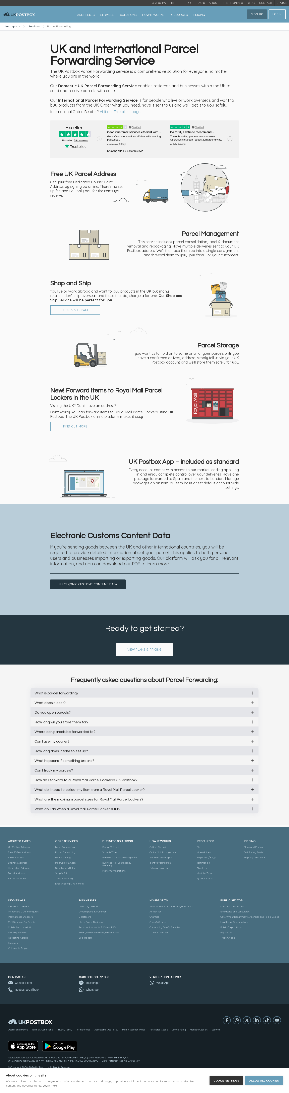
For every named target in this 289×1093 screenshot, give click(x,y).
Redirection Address (19, 867)
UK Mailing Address (19, 847)
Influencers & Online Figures (23, 911)
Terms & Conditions (42, 1029)
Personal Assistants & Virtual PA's (97, 927)
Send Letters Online (65, 867)
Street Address (16, 857)
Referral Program (159, 867)
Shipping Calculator (254, 857)
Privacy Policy (64, 1029)
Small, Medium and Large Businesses (99, 932)
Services (34, 26)
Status (282, 3)
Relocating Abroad (18, 937)
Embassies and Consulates (234, 911)
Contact (266, 3)
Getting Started (158, 847)
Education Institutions (232, 906)
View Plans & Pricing (144, 649)
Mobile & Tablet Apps (161, 857)
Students (13, 942)
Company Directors (89, 906)
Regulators (226, 932)
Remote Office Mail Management (120, 857)
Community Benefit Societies (165, 927)
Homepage (12, 26)
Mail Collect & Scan (65, 862)
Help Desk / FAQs (206, 857)
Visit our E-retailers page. (120, 112)
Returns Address (17, 878)
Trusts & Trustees (159, 932)
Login (277, 14)
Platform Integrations (113, 870)
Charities (154, 916)
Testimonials (233, 3)
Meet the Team (205, 873)
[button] (86, 15)
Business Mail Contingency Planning (116, 864)
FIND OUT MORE (75, 426)
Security (216, 1029)
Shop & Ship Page (75, 310)
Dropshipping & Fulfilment (69, 883)
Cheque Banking (64, 878)
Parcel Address (16, 873)
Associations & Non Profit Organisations (171, 906)
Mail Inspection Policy (134, 1029)
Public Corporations (230, 927)
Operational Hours (18, 1029)
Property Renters (17, 932)
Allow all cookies (264, 1080)
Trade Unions (227, 937)
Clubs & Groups (158, 922)
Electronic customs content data (88, 584)
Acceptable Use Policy (106, 1029)
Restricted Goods (159, 1029)
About (214, 3)
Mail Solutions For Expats (21, 922)
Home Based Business (91, 922)
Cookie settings (226, 1080)
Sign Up (257, 14)
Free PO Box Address (19, 852)
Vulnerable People (17, 948)
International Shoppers (20, 916)
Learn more (50, 1085)
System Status (205, 878)
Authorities (155, 911)
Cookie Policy (179, 1029)
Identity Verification (160, 862)
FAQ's (201, 3)
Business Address (17, 862)
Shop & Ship (61, 873)
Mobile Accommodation (20, 927)
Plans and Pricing (253, 847)
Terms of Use (83, 1029)
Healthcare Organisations (234, 922)
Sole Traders (85, 937)
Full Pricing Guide (253, 852)
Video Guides (204, 852)
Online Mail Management (163, 852)
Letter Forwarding (65, 847)
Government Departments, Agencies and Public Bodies (249, 916)
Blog (251, 3)
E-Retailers (85, 916)
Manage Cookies (199, 1029)
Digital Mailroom (111, 847)
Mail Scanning (63, 857)
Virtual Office (109, 852)
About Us (202, 867)
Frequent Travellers (18, 906)
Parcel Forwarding (65, 852)
